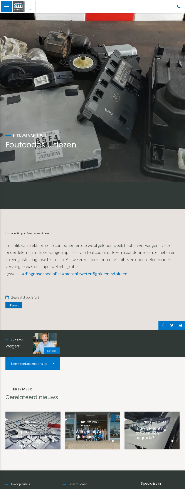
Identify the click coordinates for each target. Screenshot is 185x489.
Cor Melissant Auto (26, 6)
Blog (19, 233)
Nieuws (14, 305)
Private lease (77, 484)
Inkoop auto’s (20, 484)
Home (9, 233)
